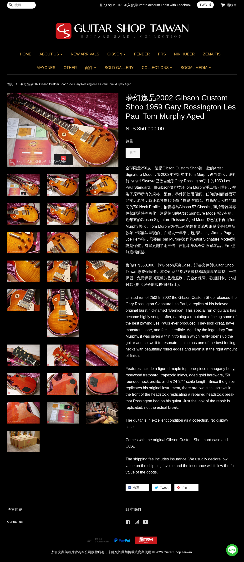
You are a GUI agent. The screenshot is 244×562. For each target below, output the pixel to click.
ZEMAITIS (212, 54)
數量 (129, 141)
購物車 (232, 5)
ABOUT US (51, 54)
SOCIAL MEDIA (196, 68)
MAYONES (45, 68)
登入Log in (107, 5)
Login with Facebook (176, 5)
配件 (90, 68)
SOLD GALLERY (119, 68)
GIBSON (116, 54)
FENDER (142, 54)
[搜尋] (21, 5)
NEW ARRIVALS (85, 54)
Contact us (15, 521)
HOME (25, 54)
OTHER (70, 68)
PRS (162, 54)
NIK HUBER (184, 54)
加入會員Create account (142, 5)
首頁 (10, 84)
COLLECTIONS (157, 68)
